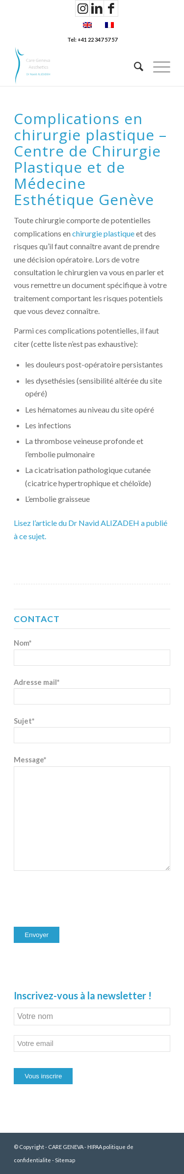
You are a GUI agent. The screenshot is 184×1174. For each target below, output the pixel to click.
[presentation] (88, 900)
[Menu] (156, 66)
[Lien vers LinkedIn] (97, 8)
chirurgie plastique (103, 233)
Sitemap (65, 1160)
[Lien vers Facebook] (111, 8)
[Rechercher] (133, 66)
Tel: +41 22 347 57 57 (92, 39)
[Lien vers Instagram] (82, 8)
